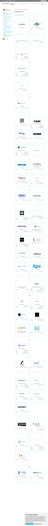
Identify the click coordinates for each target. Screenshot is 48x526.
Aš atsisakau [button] (31, 523)
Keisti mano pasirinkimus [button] (38, 523)
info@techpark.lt (13, 0)
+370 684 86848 (6, 0)
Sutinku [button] (27, 523)
